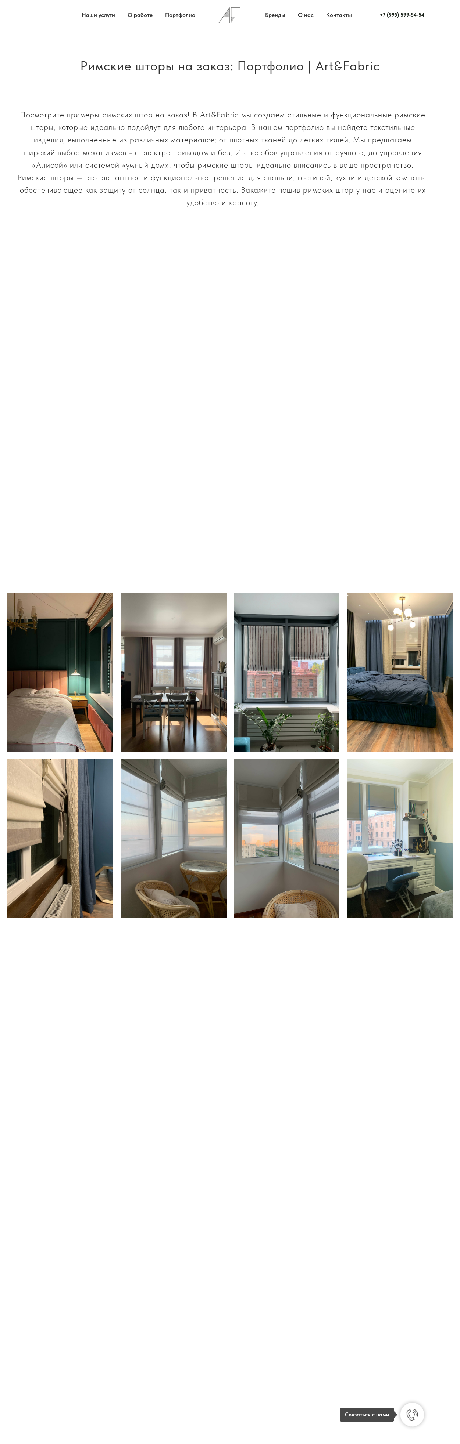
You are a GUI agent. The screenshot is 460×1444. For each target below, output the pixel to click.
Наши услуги (98, 14)
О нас (306, 14)
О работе (140, 14)
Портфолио (180, 14)
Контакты (339, 14)
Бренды (275, 14)
